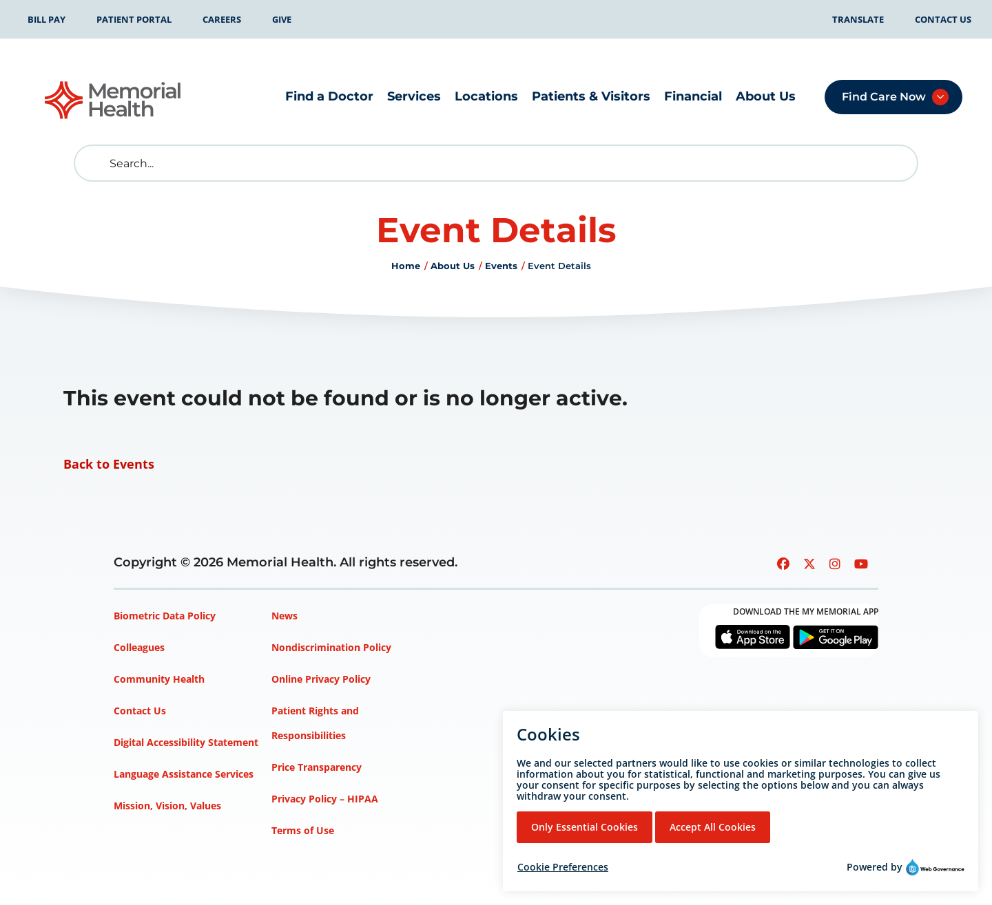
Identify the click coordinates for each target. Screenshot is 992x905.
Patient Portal (134, 19)
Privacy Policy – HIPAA (324, 798)
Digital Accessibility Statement (186, 742)
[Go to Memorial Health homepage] (113, 100)
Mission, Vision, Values (167, 805)
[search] (95, 163)
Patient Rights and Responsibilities (315, 723)
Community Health (159, 678)
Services (414, 96)
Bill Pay (46, 19)
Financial (693, 96)
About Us (766, 96)
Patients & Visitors (591, 96)
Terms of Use (302, 830)
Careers (222, 19)
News (284, 615)
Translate (858, 19)
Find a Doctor (329, 96)
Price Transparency (316, 767)
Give (281, 19)
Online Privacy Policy (321, 678)
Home (405, 265)
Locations (486, 96)
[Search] (496, 163)
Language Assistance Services (184, 773)
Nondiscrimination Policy (331, 647)
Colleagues (139, 647)
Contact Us (943, 19)
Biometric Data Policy (165, 615)
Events (501, 265)
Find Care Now (884, 96)
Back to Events (108, 464)
